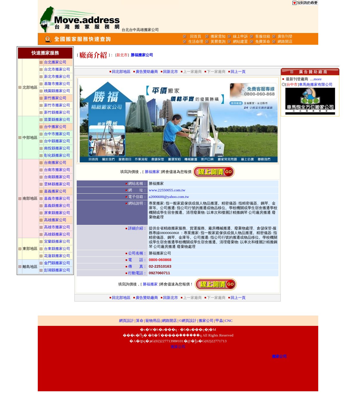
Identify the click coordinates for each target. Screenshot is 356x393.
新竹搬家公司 (55, 98)
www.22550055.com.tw (167, 190)
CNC (228, 320)
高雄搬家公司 (55, 220)
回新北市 (170, 71)
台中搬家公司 (55, 126)
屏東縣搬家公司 (57, 213)
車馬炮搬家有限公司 (316, 84)
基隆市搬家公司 (57, 83)
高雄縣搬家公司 (57, 234)
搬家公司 (206, 320)
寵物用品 (152, 320)
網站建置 (240, 41)
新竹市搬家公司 (57, 105)
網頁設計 (126, 320)
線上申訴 (240, 36)
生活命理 (195, 41)
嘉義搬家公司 (55, 191)
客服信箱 (262, 36)
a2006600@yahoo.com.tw (169, 196)
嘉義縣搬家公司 (57, 205)
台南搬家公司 (55, 162)
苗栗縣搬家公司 (57, 119)
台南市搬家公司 (57, 170)
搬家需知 (218, 36)
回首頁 (195, 36)
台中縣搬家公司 (57, 141)
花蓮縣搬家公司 (57, 256)
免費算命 (262, 41)
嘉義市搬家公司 (57, 198)
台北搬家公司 (55, 62)
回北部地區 (121, 71)
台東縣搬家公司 (57, 248)
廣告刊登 (285, 36)
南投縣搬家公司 (57, 148)
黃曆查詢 (218, 41)
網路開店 (285, 41)
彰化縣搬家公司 (57, 155)
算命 (139, 320)
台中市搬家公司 (57, 134)
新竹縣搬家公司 (57, 112)
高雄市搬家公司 (57, 227)
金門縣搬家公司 (57, 263)
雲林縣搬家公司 (57, 184)
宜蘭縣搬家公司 (57, 241)
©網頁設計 (188, 320)
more (317, 79)
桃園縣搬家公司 (57, 91)
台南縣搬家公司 (57, 177)
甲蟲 (219, 320)
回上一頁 (238, 71)
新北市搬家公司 (57, 76)
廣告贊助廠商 (147, 71)
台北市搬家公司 (57, 69)
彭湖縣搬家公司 (57, 270)
